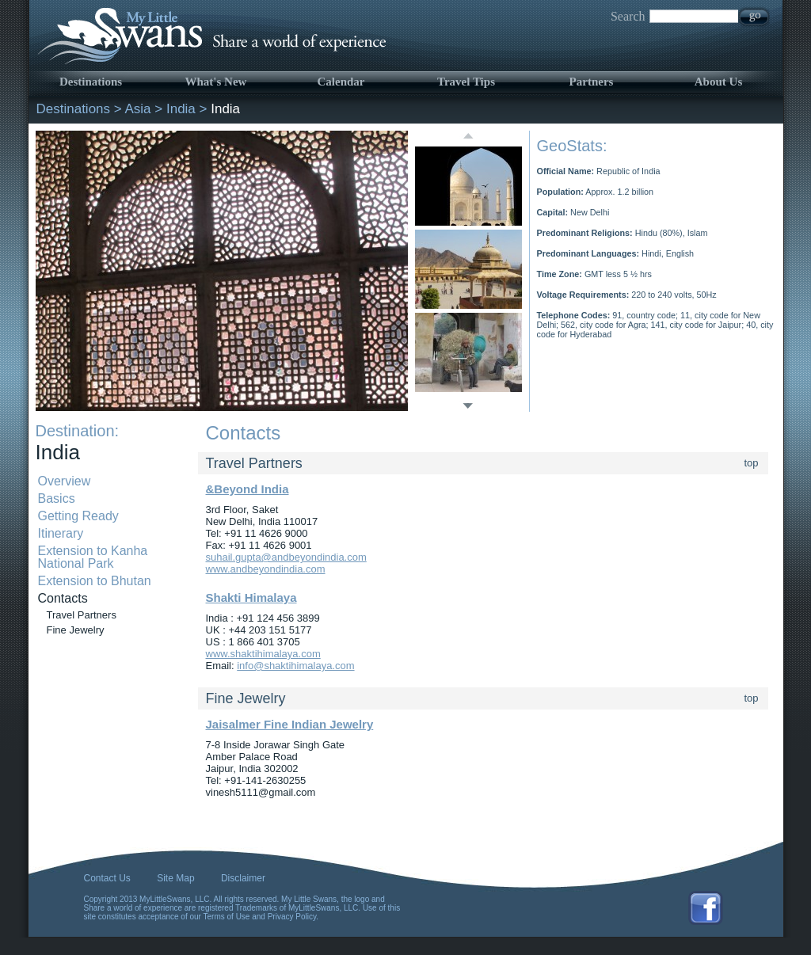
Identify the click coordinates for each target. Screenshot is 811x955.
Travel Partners (81, 615)
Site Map (175, 878)
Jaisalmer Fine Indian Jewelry (290, 724)
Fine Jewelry (76, 630)
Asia (138, 108)
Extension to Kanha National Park (93, 557)
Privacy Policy (292, 916)
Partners (591, 81)
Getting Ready (78, 516)
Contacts (63, 598)
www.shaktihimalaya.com (263, 654)
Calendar (341, 81)
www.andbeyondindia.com (266, 569)
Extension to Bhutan (94, 581)
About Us (718, 81)
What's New (216, 81)
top (751, 463)
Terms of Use (227, 916)
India (181, 108)
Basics (56, 498)
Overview (64, 481)
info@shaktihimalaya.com (295, 666)
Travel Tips (466, 81)
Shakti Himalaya (251, 597)
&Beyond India (247, 489)
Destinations (90, 81)
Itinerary (61, 533)
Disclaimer (243, 878)
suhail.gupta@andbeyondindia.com (286, 557)
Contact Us (107, 878)
